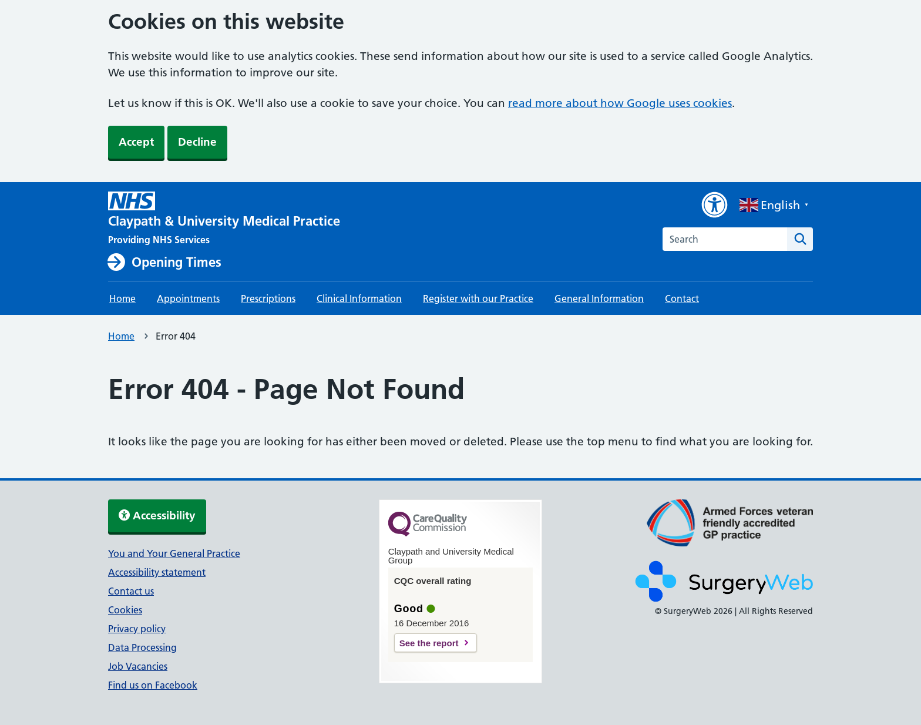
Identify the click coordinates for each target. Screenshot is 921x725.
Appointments (188, 298)
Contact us (131, 591)
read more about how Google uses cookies (620, 103)
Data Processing (142, 647)
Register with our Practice (478, 298)
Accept (136, 142)
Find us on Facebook (152, 685)
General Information (599, 298)
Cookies (125, 610)
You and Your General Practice (174, 553)
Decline (197, 142)
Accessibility (157, 515)
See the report (429, 643)
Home (122, 298)
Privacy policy (137, 629)
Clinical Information (359, 298)
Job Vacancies (137, 666)
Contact (682, 298)
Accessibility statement (157, 572)
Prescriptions (268, 298)
